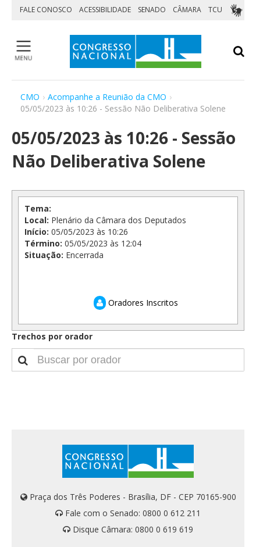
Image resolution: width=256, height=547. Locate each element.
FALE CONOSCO (46, 10)
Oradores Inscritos (136, 302)
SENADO (152, 10)
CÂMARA (187, 10)
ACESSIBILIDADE (105, 10)
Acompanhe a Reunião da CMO (107, 96)
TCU (215, 10)
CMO (30, 96)
